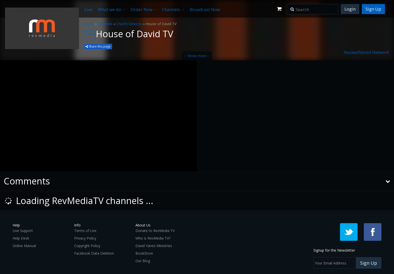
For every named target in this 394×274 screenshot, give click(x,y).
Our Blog (142, 260)
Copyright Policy (87, 245)
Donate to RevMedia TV (155, 230)
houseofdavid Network (366, 52)
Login (350, 9)
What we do (111, 9)
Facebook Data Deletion (94, 253)
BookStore (144, 253)
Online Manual (24, 245)
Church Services (129, 23)
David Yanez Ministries (153, 245)
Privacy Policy (85, 238)
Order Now (144, 9)
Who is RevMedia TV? (152, 238)
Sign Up (373, 9)
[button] (292, 7)
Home (89, 23)
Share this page (98, 46)
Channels (173, 9)
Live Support (23, 230)
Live (88, 9)
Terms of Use (85, 230)
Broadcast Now (205, 9)
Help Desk (21, 238)
